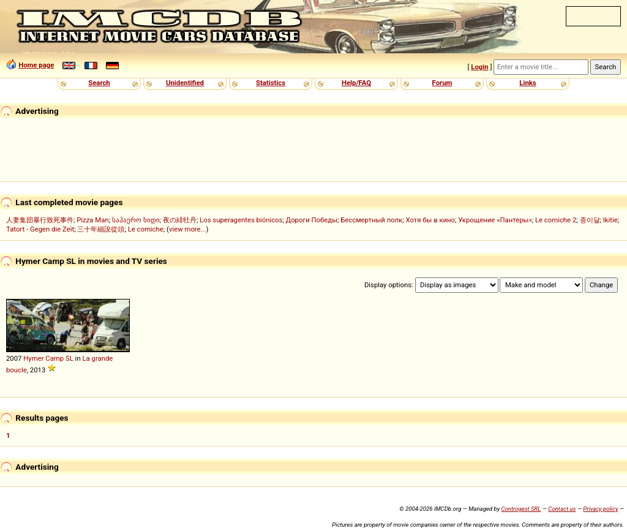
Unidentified (185, 82)
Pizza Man (92, 220)
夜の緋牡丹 (180, 220)
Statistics (270, 82)
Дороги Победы (311, 220)
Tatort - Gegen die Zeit (40, 229)
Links (527, 82)
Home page (36, 65)
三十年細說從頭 (100, 229)
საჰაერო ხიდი (136, 220)
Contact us (562, 508)
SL (69, 358)
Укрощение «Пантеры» (494, 220)
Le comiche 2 (555, 220)
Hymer (33, 358)
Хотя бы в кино (430, 220)
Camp (54, 358)
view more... (187, 229)
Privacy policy (600, 508)
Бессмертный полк (371, 220)
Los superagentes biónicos (241, 220)
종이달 (590, 220)
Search (99, 82)
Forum (442, 82)
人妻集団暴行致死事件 (39, 220)
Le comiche (145, 229)
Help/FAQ (356, 82)
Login (479, 66)
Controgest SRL (521, 508)
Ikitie (610, 220)
